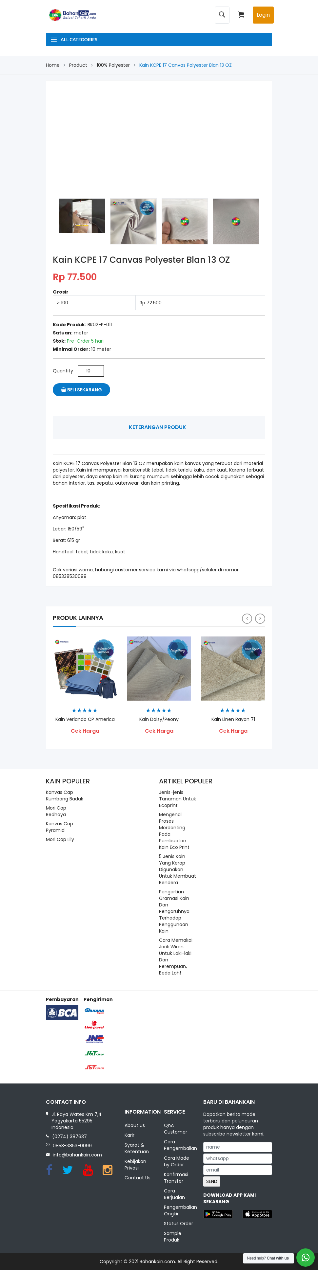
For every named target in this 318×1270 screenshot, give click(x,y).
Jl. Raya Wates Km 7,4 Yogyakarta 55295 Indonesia (76, 1121)
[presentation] (247, 619)
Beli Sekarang (81, 389)
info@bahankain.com (77, 1155)
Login (263, 15)
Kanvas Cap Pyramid (59, 826)
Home (53, 65)
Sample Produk (172, 1236)
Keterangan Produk (157, 427)
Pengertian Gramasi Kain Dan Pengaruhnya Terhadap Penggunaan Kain (174, 911)
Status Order (178, 1224)
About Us (135, 1125)
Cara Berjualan (174, 1194)
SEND (211, 1181)
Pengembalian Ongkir (178, 1210)
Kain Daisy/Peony (159, 719)
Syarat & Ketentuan (137, 1148)
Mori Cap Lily (60, 839)
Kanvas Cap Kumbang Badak (64, 795)
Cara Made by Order (176, 1161)
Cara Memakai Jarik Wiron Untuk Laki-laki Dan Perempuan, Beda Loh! (175, 956)
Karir (129, 1135)
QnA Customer (175, 1129)
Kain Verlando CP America (85, 719)
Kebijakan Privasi (135, 1165)
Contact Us (137, 1178)
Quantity (63, 370)
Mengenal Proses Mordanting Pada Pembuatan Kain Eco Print (174, 830)
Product (78, 65)
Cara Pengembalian (178, 1145)
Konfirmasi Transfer (176, 1178)
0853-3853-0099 (72, 1145)
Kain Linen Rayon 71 (233, 719)
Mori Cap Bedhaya (56, 811)
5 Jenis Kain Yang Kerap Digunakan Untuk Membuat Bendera (177, 869)
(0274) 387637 (69, 1136)
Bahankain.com (157, 1262)
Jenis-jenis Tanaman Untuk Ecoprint (177, 799)
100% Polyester (113, 65)
